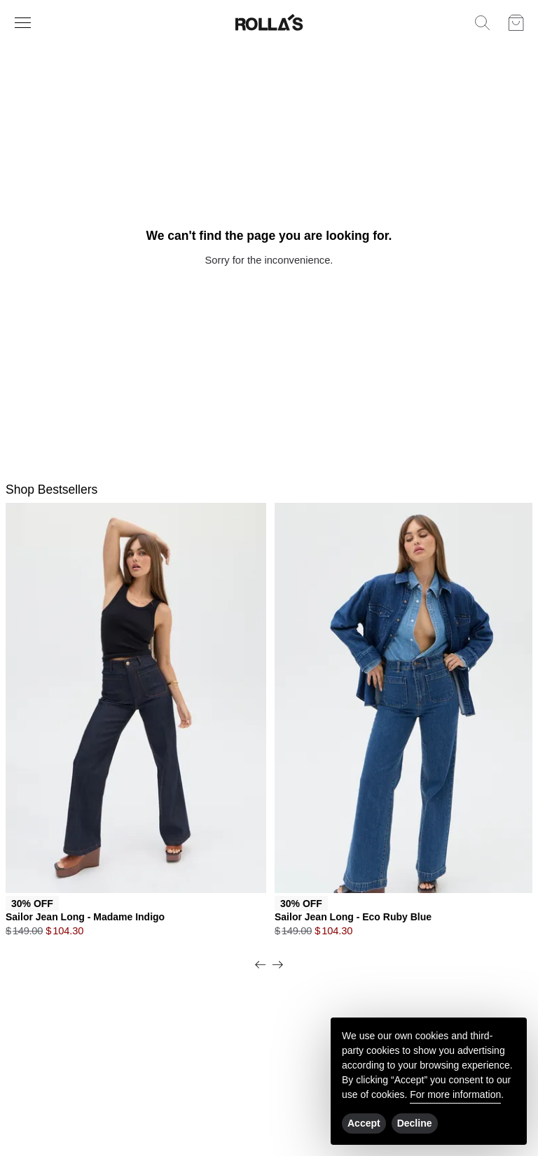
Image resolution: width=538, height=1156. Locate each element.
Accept (363, 1123)
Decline (414, 1123)
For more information (455, 1094)
